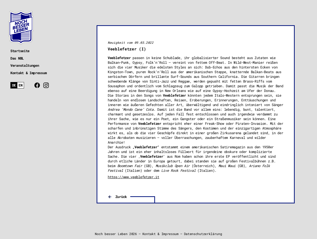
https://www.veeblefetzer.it (133, 176)
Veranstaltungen (24, 65)
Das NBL (17, 58)
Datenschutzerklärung (203, 234)
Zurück (121, 196)
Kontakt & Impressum (28, 72)
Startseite (19, 50)
